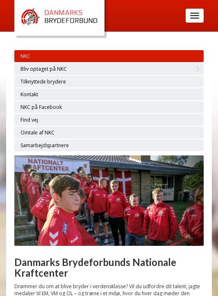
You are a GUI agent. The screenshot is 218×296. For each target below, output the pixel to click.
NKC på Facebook (41, 107)
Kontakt (29, 94)
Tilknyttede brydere (43, 81)
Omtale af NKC (37, 132)
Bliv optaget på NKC (43, 68)
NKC (25, 56)
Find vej (29, 119)
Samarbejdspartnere (44, 145)
